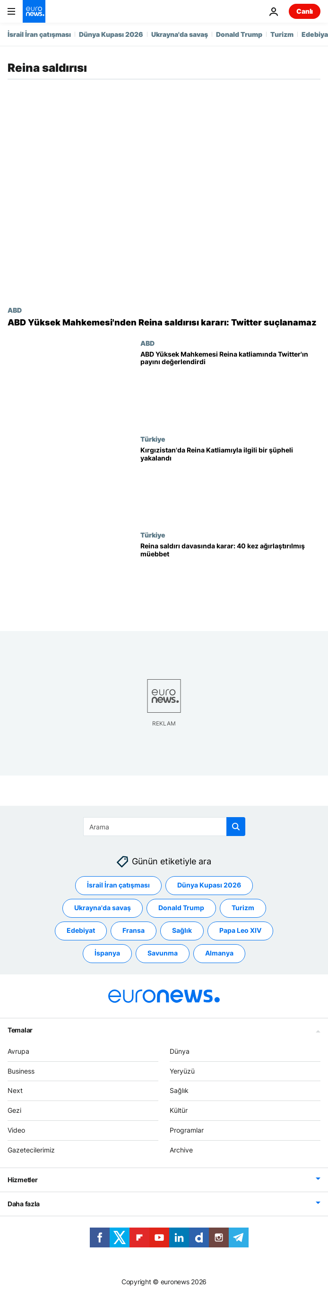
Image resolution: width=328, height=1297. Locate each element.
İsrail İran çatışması (39, 34)
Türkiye (152, 439)
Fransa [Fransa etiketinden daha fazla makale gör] (133, 930)
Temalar (20, 1029)
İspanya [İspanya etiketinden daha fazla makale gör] (107, 953)
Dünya (180, 1051)
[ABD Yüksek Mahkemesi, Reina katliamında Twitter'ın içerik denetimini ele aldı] (230, 387)
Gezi (14, 1110)
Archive (181, 1149)
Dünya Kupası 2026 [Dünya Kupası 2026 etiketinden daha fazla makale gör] (209, 885)
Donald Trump (239, 34)
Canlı (304, 11)
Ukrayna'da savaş (179, 34)
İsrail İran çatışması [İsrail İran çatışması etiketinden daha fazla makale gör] (118, 885)
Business (21, 1071)
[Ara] (164, 826)
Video (16, 1130)
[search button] (235, 826)
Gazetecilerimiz (31, 1149)
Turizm (281, 34)
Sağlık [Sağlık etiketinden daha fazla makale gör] (182, 930)
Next (15, 1090)
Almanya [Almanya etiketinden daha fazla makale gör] (219, 953)
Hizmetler (22, 1179)
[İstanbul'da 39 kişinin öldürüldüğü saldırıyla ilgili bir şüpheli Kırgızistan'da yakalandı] (230, 483)
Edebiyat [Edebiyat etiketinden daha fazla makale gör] (81, 930)
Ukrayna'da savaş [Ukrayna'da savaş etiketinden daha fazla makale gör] (102, 908)
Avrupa (18, 1051)
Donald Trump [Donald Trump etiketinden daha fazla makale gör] (181, 908)
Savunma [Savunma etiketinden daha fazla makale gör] (162, 953)
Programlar (187, 1130)
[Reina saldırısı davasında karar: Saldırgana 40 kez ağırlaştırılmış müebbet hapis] (230, 578)
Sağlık (179, 1090)
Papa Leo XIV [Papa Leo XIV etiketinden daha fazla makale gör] (240, 930)
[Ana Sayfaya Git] (34, 11)
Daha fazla (24, 1203)
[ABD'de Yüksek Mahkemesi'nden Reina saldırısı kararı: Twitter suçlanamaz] (164, 322)
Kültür (179, 1110)
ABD (15, 310)
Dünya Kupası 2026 (111, 34)
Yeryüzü (182, 1071)
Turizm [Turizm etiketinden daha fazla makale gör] (243, 908)
